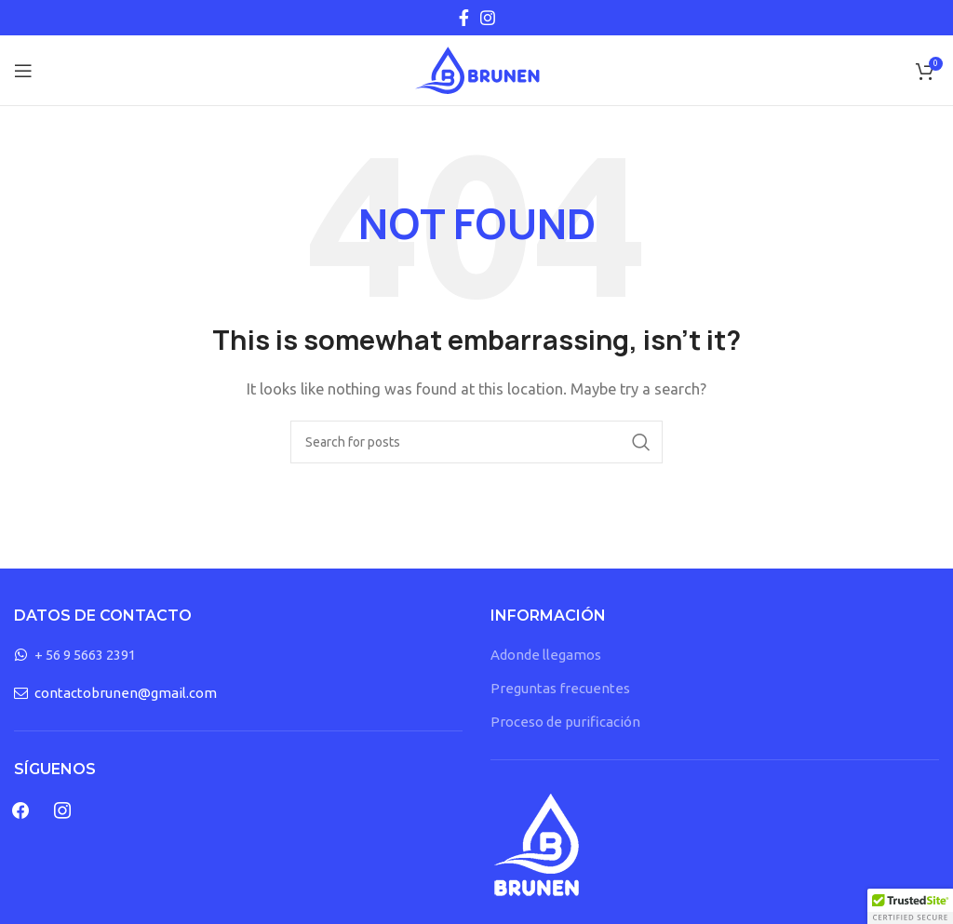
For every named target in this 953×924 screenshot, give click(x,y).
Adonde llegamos (545, 655)
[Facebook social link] (464, 18)
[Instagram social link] (488, 18)
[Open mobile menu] (23, 70)
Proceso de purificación (565, 722)
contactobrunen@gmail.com (125, 693)
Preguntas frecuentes (560, 688)
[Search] (476, 442)
